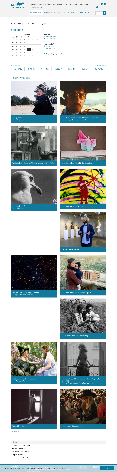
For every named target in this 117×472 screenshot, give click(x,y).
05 (13, 43)
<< (12, 34)
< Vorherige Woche (16, 66)
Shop (54, 4)
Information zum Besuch (20, 458)
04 (37, 40)
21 (20, 49)
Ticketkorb (35, 8)
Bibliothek (84, 13)
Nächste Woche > (101, 66)
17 (32, 46)
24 (32, 49)
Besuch (33, 4)
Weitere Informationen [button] (60, 468)
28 (13, 40)
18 (37, 46)
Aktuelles (48, 4)
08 (24, 43)
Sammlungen (49, 13)
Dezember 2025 (49, 36)
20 (17, 49)
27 (17, 53)
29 (17, 40)
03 (32, 40)
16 (28, 46)
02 (28, 40)
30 (20, 40)
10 (32, 43)
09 (28, 43)
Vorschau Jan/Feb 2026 (19, 448)
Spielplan (15, 442)
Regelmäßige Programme (20, 451)
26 (13, 53)
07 (20, 43)
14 (20, 46)
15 (24, 46)
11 (37, 43)
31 (32, 53)
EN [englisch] (41, 8)
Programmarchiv (17, 455)
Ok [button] (107, 468)
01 (24, 40)
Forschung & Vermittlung (67, 13)
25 (37, 49)
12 (13, 46)
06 (17, 43)
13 (17, 46)
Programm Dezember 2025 (21, 445)
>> (39, 34)
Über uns (41, 4)
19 (13, 49)
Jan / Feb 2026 (49, 39)
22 (24, 49)
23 (28, 49)
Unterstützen (67, 4)
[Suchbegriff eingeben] (99, 13)
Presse (59, 4)
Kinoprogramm (36, 13)
